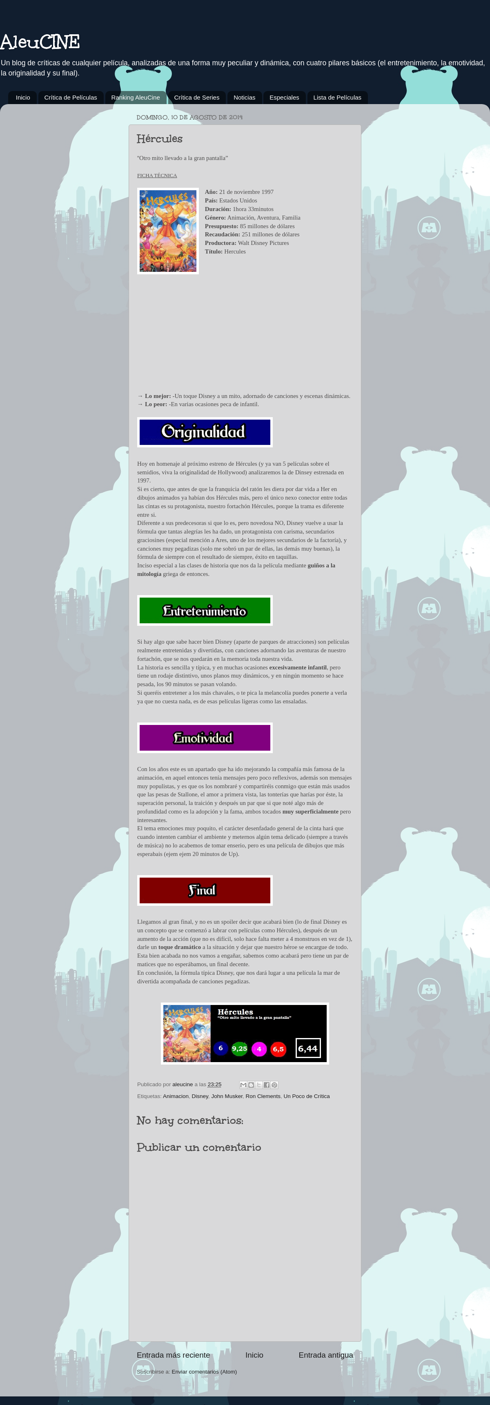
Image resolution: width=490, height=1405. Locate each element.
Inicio (23, 97)
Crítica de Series (197, 97)
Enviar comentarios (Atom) (204, 1372)
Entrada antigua (326, 1355)
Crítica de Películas (71, 97)
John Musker (227, 1096)
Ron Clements (263, 1096)
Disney (200, 1096)
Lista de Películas (338, 97)
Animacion (176, 1096)
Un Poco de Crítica (307, 1096)
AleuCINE (40, 41)
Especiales (284, 97)
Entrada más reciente (173, 1355)
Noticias (244, 97)
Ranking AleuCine (135, 97)
